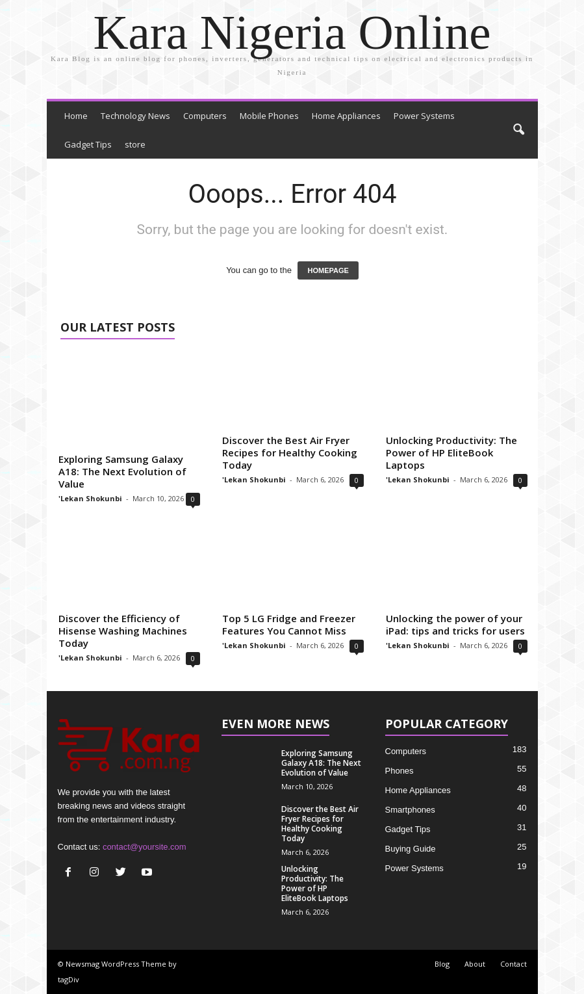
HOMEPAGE (327, 270)
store (135, 144)
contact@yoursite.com (144, 847)
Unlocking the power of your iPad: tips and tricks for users (455, 624)
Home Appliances (346, 116)
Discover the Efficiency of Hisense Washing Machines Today (122, 630)
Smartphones (410, 810)
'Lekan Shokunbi (90, 498)
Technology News (135, 116)
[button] (518, 130)
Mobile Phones (269, 116)
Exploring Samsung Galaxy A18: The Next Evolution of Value (122, 471)
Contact (513, 964)
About (474, 964)
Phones (399, 771)
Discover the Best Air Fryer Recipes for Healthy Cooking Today (289, 452)
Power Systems (424, 116)
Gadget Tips (88, 144)
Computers (205, 116)
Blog (442, 964)
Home (76, 116)
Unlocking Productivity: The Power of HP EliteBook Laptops (451, 452)
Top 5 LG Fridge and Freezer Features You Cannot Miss (288, 624)
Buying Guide (410, 849)
